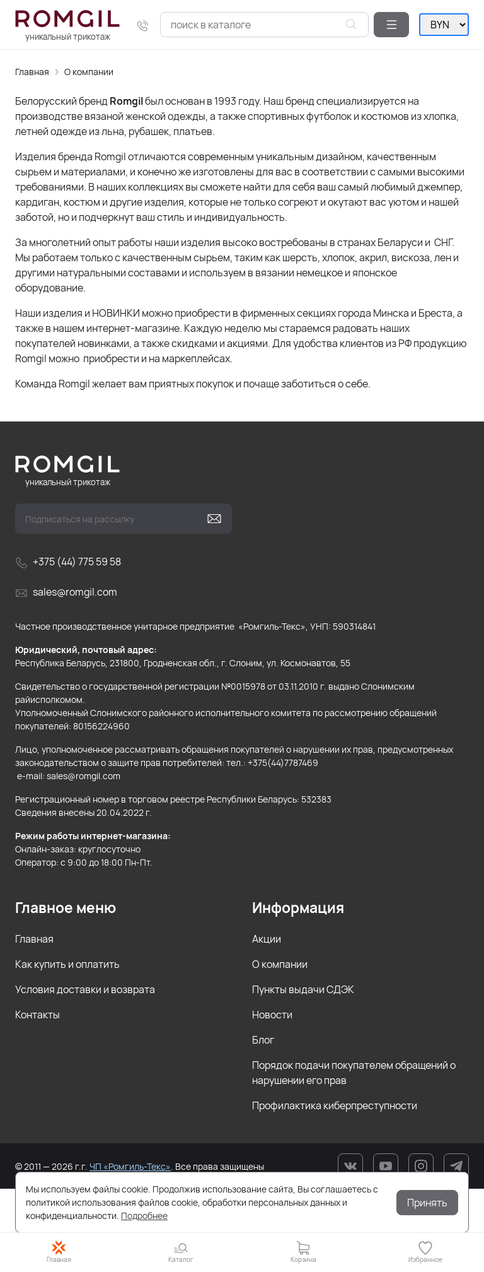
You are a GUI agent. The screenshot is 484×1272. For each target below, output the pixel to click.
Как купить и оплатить (67, 964)
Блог (263, 1040)
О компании (88, 72)
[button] (391, 24)
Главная (32, 72)
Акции (266, 939)
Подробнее (144, 1216)
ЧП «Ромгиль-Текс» (130, 1166)
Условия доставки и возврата (85, 989)
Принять (427, 1203)
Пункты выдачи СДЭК (303, 989)
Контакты (37, 1015)
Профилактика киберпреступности (334, 1105)
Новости (272, 1015)
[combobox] (264, 24)
